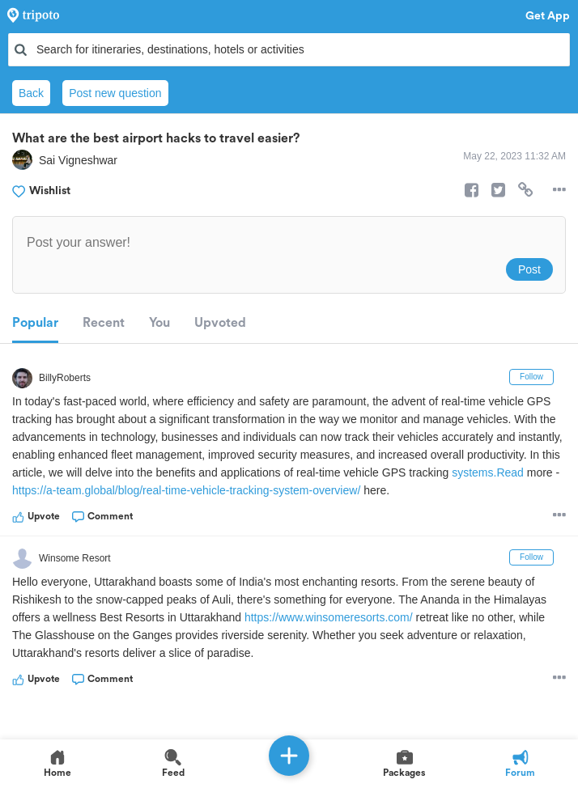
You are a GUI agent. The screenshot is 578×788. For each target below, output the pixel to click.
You (159, 322)
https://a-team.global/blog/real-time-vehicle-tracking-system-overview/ (186, 490)
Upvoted (220, 322)
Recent (104, 322)
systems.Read (488, 472)
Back (31, 93)
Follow (531, 376)
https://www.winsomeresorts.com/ (328, 617)
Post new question (115, 93)
